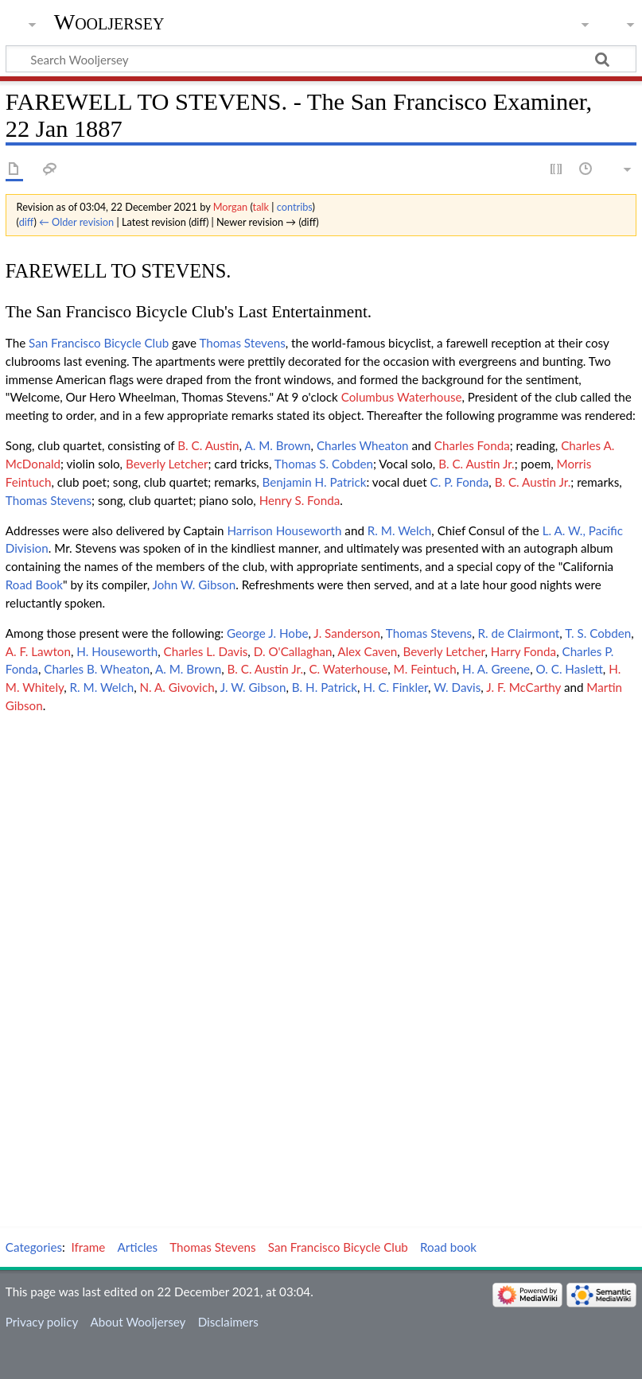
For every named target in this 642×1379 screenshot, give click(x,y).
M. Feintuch (425, 669)
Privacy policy (42, 1322)
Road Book (34, 584)
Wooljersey (109, 22)
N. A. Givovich (177, 687)
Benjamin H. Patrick (315, 482)
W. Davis (457, 687)
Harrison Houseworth (284, 530)
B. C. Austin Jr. (476, 463)
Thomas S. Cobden (323, 463)
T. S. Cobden (598, 633)
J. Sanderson (346, 633)
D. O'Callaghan (293, 651)
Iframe (89, 1247)
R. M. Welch (400, 530)
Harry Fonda (523, 651)
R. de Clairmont (518, 633)
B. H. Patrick (324, 687)
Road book (448, 1247)
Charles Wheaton (363, 445)
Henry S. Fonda (299, 500)
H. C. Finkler (395, 687)
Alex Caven (367, 651)
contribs (295, 206)
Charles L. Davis (206, 651)
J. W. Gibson (253, 687)
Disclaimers (228, 1322)
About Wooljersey (137, 1322)
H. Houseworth (117, 651)
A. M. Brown (277, 445)
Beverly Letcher (167, 463)
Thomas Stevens (242, 343)
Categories (34, 1247)
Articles (138, 1247)
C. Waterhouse (348, 669)
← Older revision (76, 222)
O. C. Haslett (568, 669)
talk (261, 206)
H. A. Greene (496, 669)
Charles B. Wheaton (97, 669)
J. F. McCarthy (523, 687)
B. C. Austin (208, 445)
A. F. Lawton (38, 651)
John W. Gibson (194, 584)
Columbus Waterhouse (401, 397)
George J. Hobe (267, 633)
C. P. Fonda (459, 482)
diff (26, 222)
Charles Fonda (472, 445)
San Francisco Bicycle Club (99, 343)
